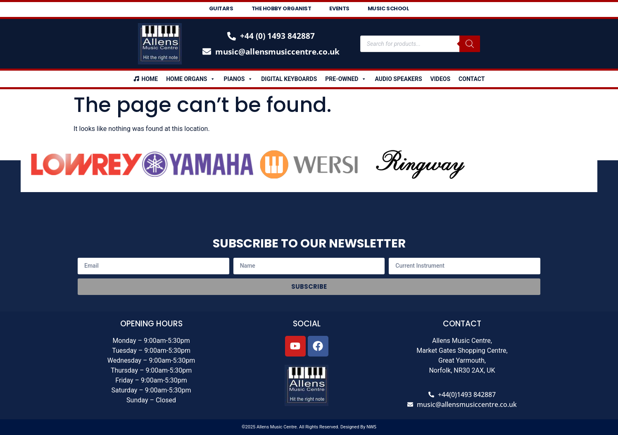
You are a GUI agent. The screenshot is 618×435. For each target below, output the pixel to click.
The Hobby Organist (281, 8)
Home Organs (190, 79)
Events (339, 8)
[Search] (469, 44)
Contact (472, 79)
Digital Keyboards (289, 79)
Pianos (238, 79)
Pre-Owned (345, 79)
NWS (371, 426)
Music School (388, 8)
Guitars (221, 8)
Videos (440, 79)
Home (150, 79)
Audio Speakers (398, 79)
